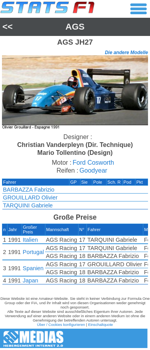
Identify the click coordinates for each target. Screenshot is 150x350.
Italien (30, 240)
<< (7, 27)
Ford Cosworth (93, 162)
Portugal (33, 252)
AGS (75, 27)
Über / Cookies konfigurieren (61, 324)
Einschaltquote (100, 324)
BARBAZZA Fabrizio (28, 189)
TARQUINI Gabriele (28, 205)
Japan (30, 280)
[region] (75, 93)
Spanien (33, 268)
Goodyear (93, 170)
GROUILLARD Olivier (30, 197)
